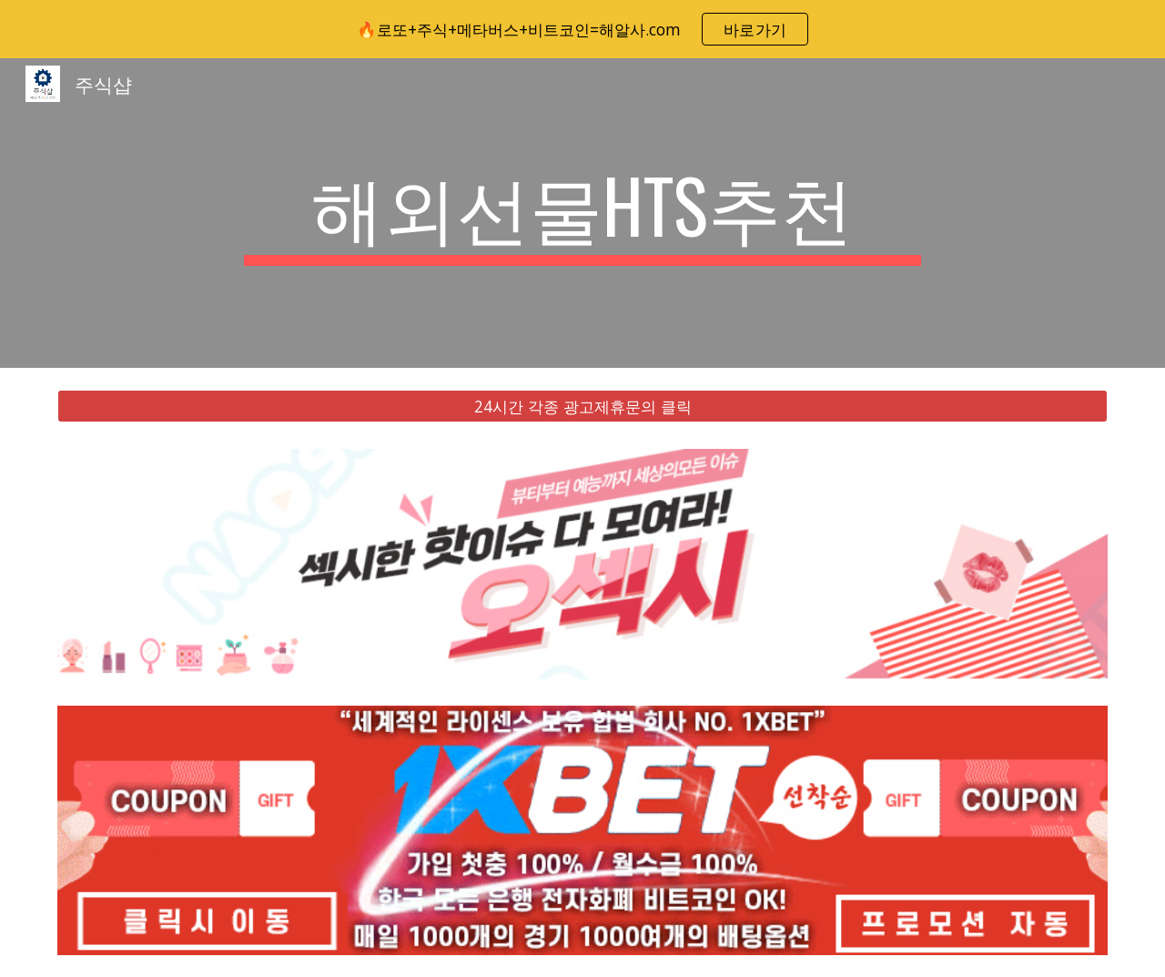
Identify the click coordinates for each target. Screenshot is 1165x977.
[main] (582, 213)
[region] (582, 29)
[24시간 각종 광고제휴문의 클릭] (582, 407)
